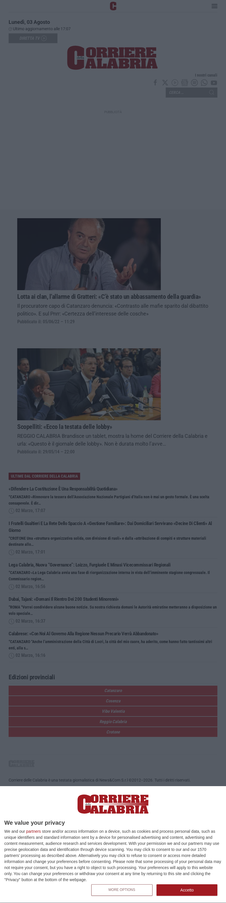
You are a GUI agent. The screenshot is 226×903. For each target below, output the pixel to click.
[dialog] (113, 844)
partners (33, 831)
